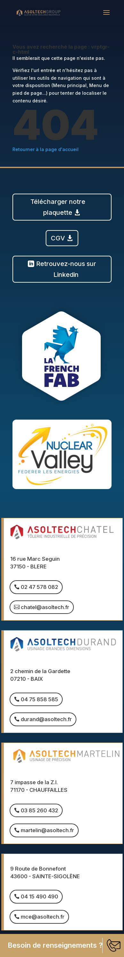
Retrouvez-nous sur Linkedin (66, 269)
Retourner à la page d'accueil (45, 149)
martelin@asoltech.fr (47, 830)
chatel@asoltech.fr (45, 607)
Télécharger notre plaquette (57, 207)
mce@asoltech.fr (43, 916)
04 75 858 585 (39, 699)
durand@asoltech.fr (46, 719)
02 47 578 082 (39, 587)
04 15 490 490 (39, 896)
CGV (58, 238)
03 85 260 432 (39, 810)
